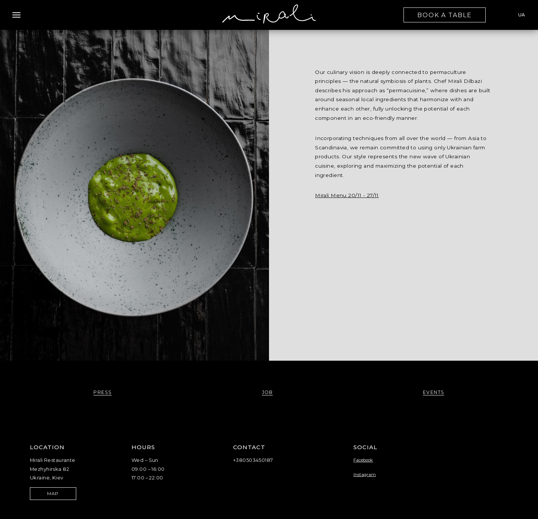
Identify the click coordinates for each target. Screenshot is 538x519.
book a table (444, 15)
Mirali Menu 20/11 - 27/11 (347, 195)
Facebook (363, 460)
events (434, 392)
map (53, 493)
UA (521, 15)
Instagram (364, 474)
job (267, 392)
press (102, 392)
